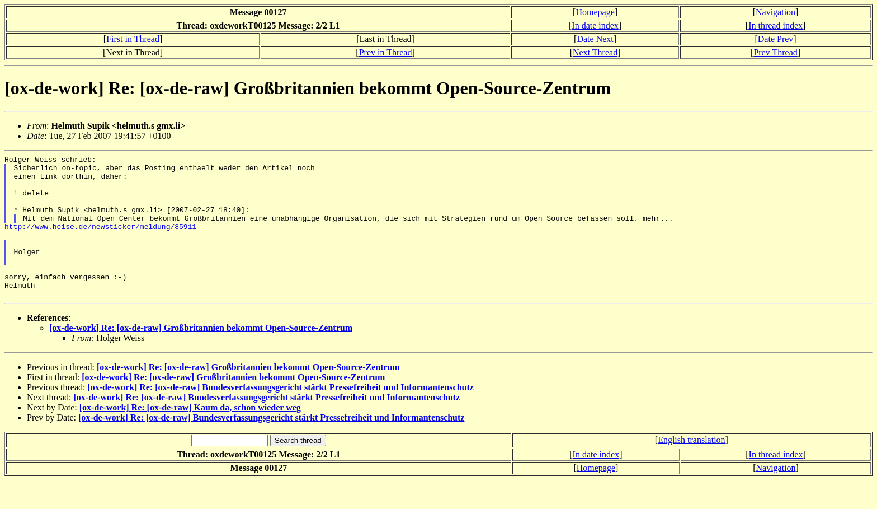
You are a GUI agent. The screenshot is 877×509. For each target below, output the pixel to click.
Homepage (595, 12)
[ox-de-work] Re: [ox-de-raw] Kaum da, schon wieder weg (190, 436)
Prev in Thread (385, 52)
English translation (691, 468)
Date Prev (776, 39)
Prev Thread (775, 52)
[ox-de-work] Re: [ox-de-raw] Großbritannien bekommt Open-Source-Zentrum (200, 356)
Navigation (775, 12)
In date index (595, 25)
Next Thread (595, 52)
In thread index (775, 25)
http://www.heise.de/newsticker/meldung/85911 (100, 241)
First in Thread (132, 39)
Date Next (595, 39)
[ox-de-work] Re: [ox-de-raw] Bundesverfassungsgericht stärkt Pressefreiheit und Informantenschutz (280, 416)
